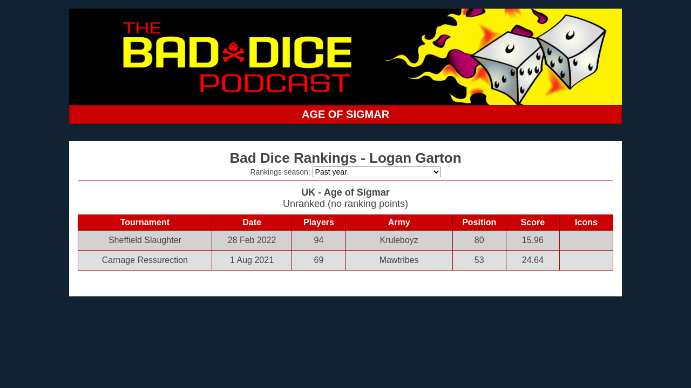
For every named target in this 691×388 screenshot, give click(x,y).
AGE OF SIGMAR (345, 114)
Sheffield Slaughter (145, 240)
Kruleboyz (399, 240)
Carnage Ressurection (145, 260)
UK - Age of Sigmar (345, 192)
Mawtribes (399, 260)
